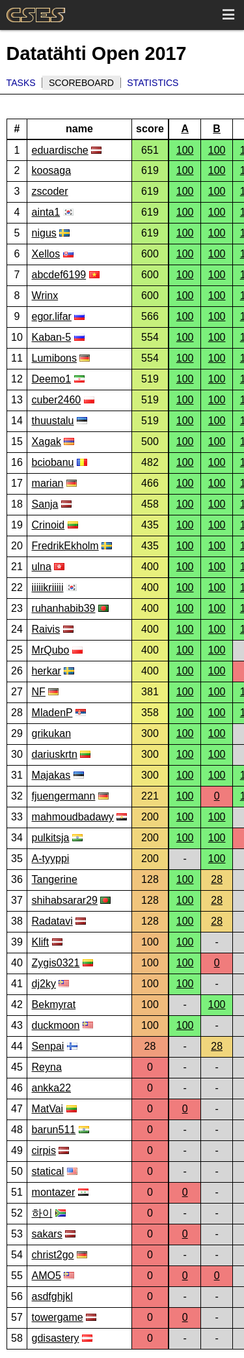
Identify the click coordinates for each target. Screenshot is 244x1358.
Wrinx (45, 295)
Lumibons (54, 358)
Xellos (46, 253)
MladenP (52, 712)
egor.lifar (52, 316)
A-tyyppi (51, 858)
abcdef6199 (59, 274)
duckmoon (56, 1025)
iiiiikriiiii (48, 587)
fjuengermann (64, 796)
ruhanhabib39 (64, 608)
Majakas (51, 775)
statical (48, 1171)
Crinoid (48, 524)
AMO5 (46, 1275)
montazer (53, 1192)
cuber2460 (56, 399)
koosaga (52, 170)
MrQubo (51, 650)
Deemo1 (51, 378)
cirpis (44, 1150)
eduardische (60, 150)
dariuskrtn (54, 754)
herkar (46, 670)
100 (185, 150)
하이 (42, 1213)
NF (39, 691)
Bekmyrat (54, 1004)
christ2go (53, 1254)
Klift (40, 941)
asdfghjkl (52, 1296)
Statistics (152, 83)
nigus (44, 232)
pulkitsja (51, 837)
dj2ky (44, 983)
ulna (41, 566)
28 (217, 879)
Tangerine (54, 879)
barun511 (54, 1129)
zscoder (50, 191)
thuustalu (53, 420)
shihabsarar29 (65, 900)
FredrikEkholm (65, 545)
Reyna (47, 1067)
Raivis (46, 629)
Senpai (48, 1046)
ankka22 (52, 1087)
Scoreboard (81, 83)
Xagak (46, 441)
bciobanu (53, 462)
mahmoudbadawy (73, 816)
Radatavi (52, 921)
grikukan (51, 733)
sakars (47, 1233)
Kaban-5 (52, 337)
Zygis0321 (56, 962)
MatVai (48, 1108)
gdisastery (55, 1338)
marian (48, 483)
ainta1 (46, 212)
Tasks (21, 83)
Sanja (45, 504)
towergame (57, 1317)
